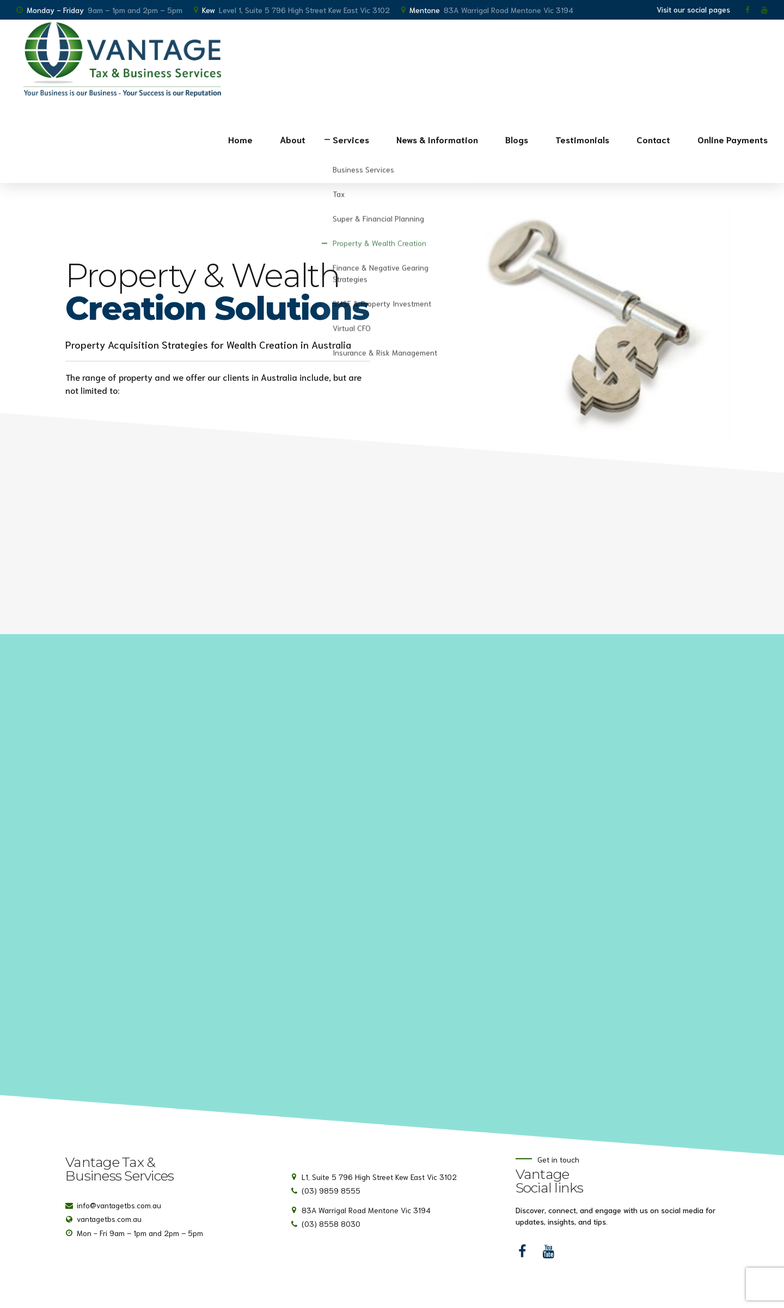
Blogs (516, 139)
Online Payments (732, 139)
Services (351, 139)
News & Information (437, 139)
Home (240, 139)
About (292, 139)
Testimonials (582, 139)
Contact (653, 139)
